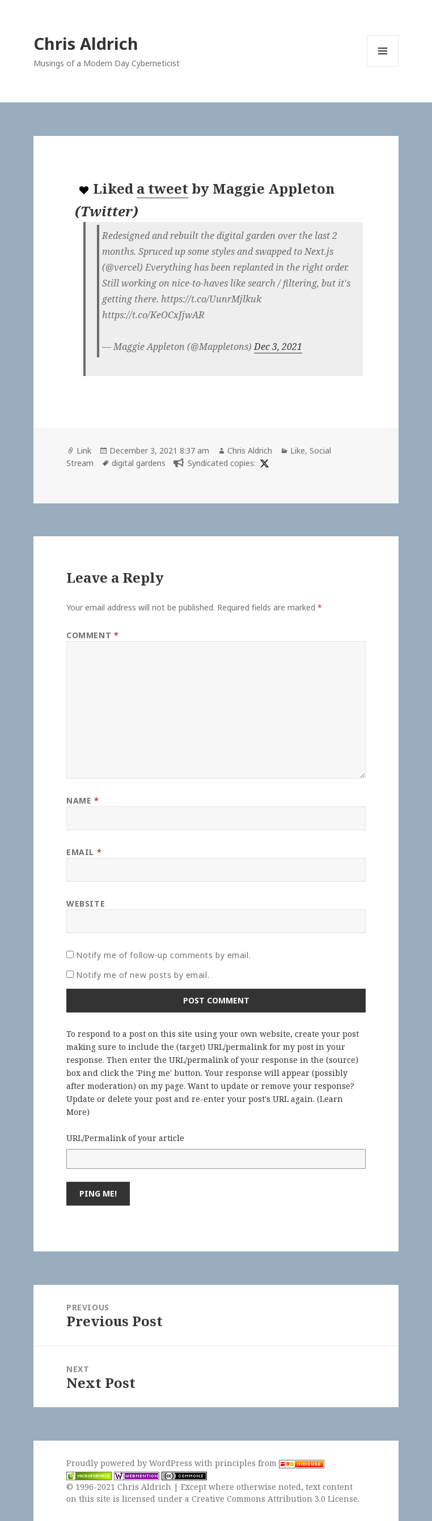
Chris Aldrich (85, 43)
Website (85, 903)
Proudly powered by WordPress (130, 1463)
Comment (92, 635)
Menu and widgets (383, 66)
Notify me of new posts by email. (142, 974)
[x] (263, 463)
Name (82, 800)
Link (84, 450)
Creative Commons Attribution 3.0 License (275, 1498)
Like (297, 450)
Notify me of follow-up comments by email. (163, 955)
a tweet (162, 188)
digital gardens (139, 463)
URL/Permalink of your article (125, 1138)
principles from (269, 1463)
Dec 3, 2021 (278, 346)
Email (83, 852)
